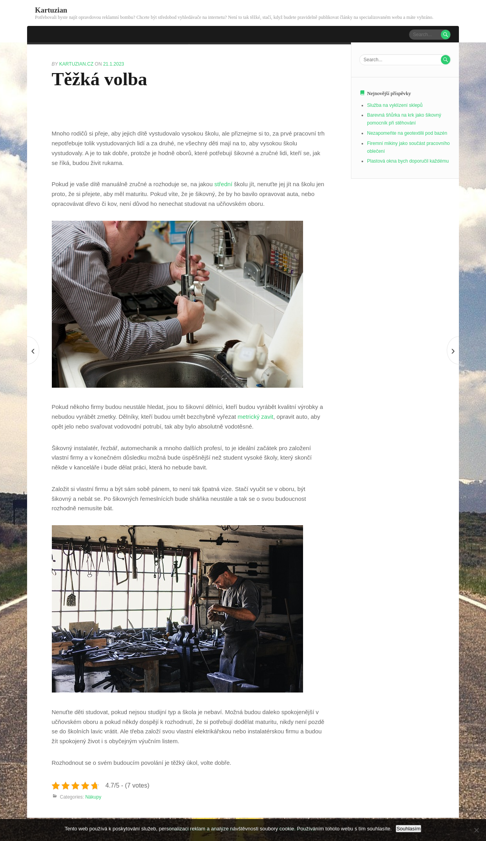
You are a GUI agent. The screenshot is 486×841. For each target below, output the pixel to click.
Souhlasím (408, 829)
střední (222, 184)
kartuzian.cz (77, 64)
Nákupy (93, 797)
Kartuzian (51, 10)
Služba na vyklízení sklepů (394, 105)
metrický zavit (255, 416)
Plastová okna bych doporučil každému (408, 161)
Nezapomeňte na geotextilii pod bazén (407, 133)
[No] (476, 830)
